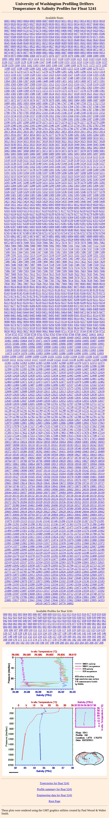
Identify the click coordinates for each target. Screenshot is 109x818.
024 (20, 617)
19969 (15, 489)
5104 (33, 157)
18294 (15, 448)
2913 (95, 131)
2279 (96, 122)
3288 (20, 138)
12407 (85, 369)
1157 (104, 62)
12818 (8, 419)
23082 (46, 581)
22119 (39, 549)
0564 (51, 36)
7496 (39, 264)
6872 (20, 236)
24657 (54, 603)
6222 (102, 210)
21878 (62, 540)
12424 (100, 372)
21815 (38, 536)
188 (104, 639)
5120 (19, 160)
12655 (85, 400)
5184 (70, 169)
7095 (58, 245)
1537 (70, 87)
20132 (31, 495)
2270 (39, 122)
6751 (45, 233)
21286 (8, 524)
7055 (32, 242)
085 (10, 626)
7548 (89, 264)
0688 (58, 43)
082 (99, 623)
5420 (102, 198)
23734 (85, 593)
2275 (70, 122)
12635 (31, 397)
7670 (77, 277)
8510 (83, 315)
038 (89, 617)
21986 (31, 546)
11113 (27, 359)
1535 (58, 87)
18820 (62, 460)
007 (40, 614)
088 (25, 626)
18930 (70, 464)
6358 (26, 223)
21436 (31, 527)
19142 (85, 470)
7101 (70, 245)
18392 (39, 451)
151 (25, 636)
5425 (32, 201)
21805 (15, 536)
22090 (15, 549)
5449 (102, 201)
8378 (96, 305)
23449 (46, 587)
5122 (32, 160)
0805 (102, 43)
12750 (77, 410)
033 (64, 617)
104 (104, 626)
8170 (96, 293)
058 (84, 620)
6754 (64, 233)
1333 (83, 74)
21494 (8, 530)
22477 (54, 559)
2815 (20, 131)
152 (30, 636)
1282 (70, 71)
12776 (93, 413)
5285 (20, 185)
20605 (15, 511)
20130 (23, 495)
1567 (13, 90)
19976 (31, 489)
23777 (8, 597)
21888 (93, 540)
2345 (45, 125)
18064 (62, 441)
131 (30, 633)
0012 (70, 21)
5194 (26, 172)
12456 (54, 378)
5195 (32, 172)
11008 (77, 347)
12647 (23, 400)
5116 (101, 157)
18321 (54, 448)
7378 (102, 258)
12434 (54, 375)
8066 (64, 286)
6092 (58, 207)
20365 (101, 502)
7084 (13, 245)
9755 (14, 334)
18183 (69, 445)
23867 (93, 597)
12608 (23, 391)
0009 (51, 21)
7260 (32, 258)
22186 (100, 549)
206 (91, 642)
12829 (93, 419)
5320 (70, 188)
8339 (58, 305)
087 (20, 626)
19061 (54, 467)
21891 (8, 543)
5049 (20, 147)
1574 (58, 90)
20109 (101, 492)
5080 (96, 150)
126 (5, 633)
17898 (54, 438)
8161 (51, 293)
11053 (39, 350)
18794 (31, 460)
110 (30, 630)
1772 (13, 109)
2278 (89, 122)
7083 (7, 245)
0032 (64, 24)
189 (8, 642)
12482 (101, 381)
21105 (16, 521)
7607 (7, 274)
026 (30, 617)
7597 (51, 271)
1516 (76, 84)
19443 (31, 479)
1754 (7, 106)
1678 (45, 100)
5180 (45, 169)
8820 (20, 318)
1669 (96, 96)
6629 (7, 229)
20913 (8, 517)
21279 (92, 521)
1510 (39, 84)
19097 (31, 470)
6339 (70, 220)
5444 (70, 201)
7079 (83, 242)
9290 (32, 324)
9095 (32, 321)
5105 (39, 157)
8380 (102, 305)
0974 (7, 55)
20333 (54, 502)
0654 (51, 43)
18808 (46, 460)
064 (10, 623)
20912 (101, 514)
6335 (45, 220)
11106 (88, 356)
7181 (51, 252)
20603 (8, 511)
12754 (101, 410)
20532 (93, 505)
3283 (89, 134)
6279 (89, 214)
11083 (39, 353)
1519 (95, 84)
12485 (23, 385)
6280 (96, 214)
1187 (104, 65)
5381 (13, 195)
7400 (45, 261)
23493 (15, 590)
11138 (72, 359)
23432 (31, 587)
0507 (7, 36)
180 (64, 639)
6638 (58, 229)
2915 (7, 134)
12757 (15, 413)
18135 (46, 445)
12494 (46, 385)
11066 (100, 350)
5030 (13, 144)
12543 (101, 385)
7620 (70, 274)
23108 (70, 581)
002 (15, 614)
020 (104, 614)
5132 (89, 160)
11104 (73, 356)
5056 (58, 147)
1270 (95, 68)
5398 (96, 195)
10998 (47, 347)
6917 (26, 239)
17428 (31, 432)
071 (45, 623)
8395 (70, 309)
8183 (58, 296)
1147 (42, 62)
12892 (85, 422)
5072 (45, 150)
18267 (100, 445)
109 (25, 630)
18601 (62, 454)
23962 (70, 600)
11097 (20, 356)
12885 (54, 422)
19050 (46, 467)
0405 (57, 30)
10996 (31, 347)
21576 (85, 530)
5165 (51, 166)
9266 (7, 324)
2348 (64, 125)
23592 (101, 590)
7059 (39, 242)
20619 (31, 511)
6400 (20, 226)
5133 (95, 160)
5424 (26, 201)
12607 (15, 391)
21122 (31, 521)
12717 (23, 407)
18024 (23, 441)
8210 (89, 299)
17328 (54, 429)
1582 (7, 93)
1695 (39, 103)
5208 (83, 172)
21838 (85, 536)
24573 (46, 603)
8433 (7, 312)
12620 (15, 394)
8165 (77, 293)
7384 (20, 261)
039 (94, 617)
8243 (70, 302)
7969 (64, 283)
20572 (46, 508)
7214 (38, 255)
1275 (26, 71)
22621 (101, 562)
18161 (54, 445)
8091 (13, 290)
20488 (39, 505)
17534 (15, 435)
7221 (70, 255)
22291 (46, 555)
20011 (77, 489)
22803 (39, 571)
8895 (39, 318)
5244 (102, 179)
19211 (39, 473)
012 (64, 614)
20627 (54, 511)
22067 (93, 546)
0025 (26, 24)
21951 (77, 543)
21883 (85, 540)
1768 (96, 106)
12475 (46, 381)
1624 (7, 96)
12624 (46, 394)
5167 (64, 166)
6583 (96, 226)
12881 (23, 422)
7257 (20, 258)
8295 (39, 305)
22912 (31, 574)
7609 (13, 274)
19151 (93, 470)
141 (79, 633)
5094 (83, 153)
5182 (58, 169)
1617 (70, 93)
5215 (26, 176)
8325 (51, 305)
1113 (30, 58)
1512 (51, 84)
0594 (51, 40)
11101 (51, 356)
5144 (64, 163)
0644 (102, 40)
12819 (15, 419)
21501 (23, 530)
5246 (13, 182)
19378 (70, 476)
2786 (13, 128)
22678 (46, 565)
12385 (85, 366)
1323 (51, 74)
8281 (26, 305)
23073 (39, 581)
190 (13, 642)
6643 (89, 229)
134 (45, 633)
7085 (20, 245)
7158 (96, 248)
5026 (89, 141)
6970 (102, 239)
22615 (93, 562)
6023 (13, 207)
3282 (83, 134)
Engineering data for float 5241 (54, 795)
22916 (39, 574)
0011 (64, 21)
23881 (8, 600)
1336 (102, 74)
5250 (39, 182)
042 (5, 620)
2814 (13, 131)
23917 (15, 600)
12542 (93, 385)
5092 (70, 153)
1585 (26, 93)
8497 (58, 315)
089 (30, 626)
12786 (62, 416)
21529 (54, 530)
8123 (45, 290)
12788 (77, 416)
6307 (89, 217)
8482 (20, 315)
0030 (51, 24)
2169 (102, 115)
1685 (83, 100)
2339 (7, 125)
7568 (58, 267)
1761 (51, 106)
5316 (45, 188)
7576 (83, 267)
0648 (20, 43)
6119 (45, 210)
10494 (77, 340)
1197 (13, 68)
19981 (39, 489)
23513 (39, 590)
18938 (77, 464)
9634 (76, 328)
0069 (20, 30)
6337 (57, 220)
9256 (77, 321)
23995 (93, 600)
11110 (5, 359)
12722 (31, 407)
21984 (23, 546)
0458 (64, 33)
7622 (76, 274)
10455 (77, 337)
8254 (102, 302)
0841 (32, 49)
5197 (45, 172)
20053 (15, 492)
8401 (83, 309)
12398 (39, 369)
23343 (70, 584)
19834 (46, 486)
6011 (70, 204)
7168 (45, 252)
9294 (51, 324)
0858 (89, 49)
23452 (54, 587)
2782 (89, 125)
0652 (45, 43)
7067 (51, 242)
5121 (26, 160)
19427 (15, 479)
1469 (83, 81)
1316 (13, 74)
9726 (70, 331)
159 (64, 636)
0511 (32, 36)
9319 (38, 328)
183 (79, 639)
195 (37, 642)
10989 (85, 343)
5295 (39, 185)
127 (10, 633)
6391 (83, 223)
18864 (31, 464)
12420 (77, 372)
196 (42, 642)
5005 (64, 138)
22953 (70, 574)
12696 (39, 403)
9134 (64, 321)
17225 (85, 426)
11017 (100, 347)
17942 (77, 438)
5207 (77, 172)
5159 (13, 166)
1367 (26, 81)
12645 (8, 400)
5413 (57, 198)
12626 (62, 394)
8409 (102, 309)
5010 (96, 138)
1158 (4, 65)
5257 (70, 182)
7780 (45, 280)
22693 (54, 565)
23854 (77, 597)
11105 (81, 356)
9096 (39, 321)
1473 (96, 81)
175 (40, 639)
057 (79, 620)
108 (20, 630)
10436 (23, 337)
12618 (100, 391)
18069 (77, 441)
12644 (101, 397)
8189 (83, 296)
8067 (70, 286)
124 (98, 630)
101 (89, 626)
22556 (54, 562)
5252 (51, 182)
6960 (77, 239)
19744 (8, 486)
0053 (20, 27)
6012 (76, 204)
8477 (102, 312)
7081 (96, 242)
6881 (51, 236)
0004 (26, 21)
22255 (93, 552)
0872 (96, 49)
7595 (39, 271)
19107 (39, 470)
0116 (26, 30)
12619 (8, 394)
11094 (5, 356)
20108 (93, 492)
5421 (7, 201)
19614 (23, 483)
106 (11, 630)
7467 (26, 264)
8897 (45, 318)
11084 (46, 353)
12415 (38, 372)
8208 (77, 299)
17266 (101, 426)
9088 (7, 321)
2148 (77, 112)
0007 (45, 21)
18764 (8, 460)
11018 (8, 350)
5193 (20, 172)
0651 (39, 43)
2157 (32, 115)
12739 (15, 410)
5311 (26, 188)
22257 (101, 552)
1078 (64, 55)
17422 (23, 432)
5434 (58, 201)
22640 (8, 565)
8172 (102, 293)
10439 (39, 337)
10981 (23, 343)
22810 (54, 571)
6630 (13, 229)
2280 (102, 122)
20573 (54, 508)
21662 (101, 530)
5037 (58, 144)
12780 (15, 416)
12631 (101, 394)
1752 (96, 103)
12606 (8, 391)
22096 (31, 549)
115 (54, 630)
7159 (102, 248)
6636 (45, 229)
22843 (85, 571)
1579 (89, 90)
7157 (89, 248)
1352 (96, 77)
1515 (70, 84)
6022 (7, 207)
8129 (70, 290)
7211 (19, 255)
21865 (39, 540)
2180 (64, 119)
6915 (13, 239)
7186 (83, 252)
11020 (23, 350)
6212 (76, 210)
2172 (20, 119)
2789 (32, 128)
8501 (77, 315)
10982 (31, 343)
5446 (83, 201)
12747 (54, 410)
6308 (96, 217)
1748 (70, 103)
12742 (31, 410)
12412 (23, 372)
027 (35, 617)
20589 (77, 508)
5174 (7, 169)
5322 (83, 188)
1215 (70, 68)
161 (74, 636)
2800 (96, 128)
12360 (103, 359)
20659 (93, 511)
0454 (39, 33)
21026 (93, 517)
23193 (15, 584)
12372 (93, 362)
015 (79, 614)
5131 (83, 160)
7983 (70, 283)
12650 (46, 400)
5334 (58, 191)
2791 (45, 128)
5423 (20, 201)
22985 (31, 578)
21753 (77, 533)
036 (79, 617)
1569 (26, 90)
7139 (20, 248)
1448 (45, 81)
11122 (57, 359)
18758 (93, 457)
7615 (51, 274)
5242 (89, 179)
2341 (20, 125)
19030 (31, 467)
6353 (95, 220)
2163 (64, 115)
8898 (51, 318)
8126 (57, 290)
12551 (31, 388)
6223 (7, 214)
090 (35, 626)
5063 (96, 147)
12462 (101, 378)
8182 (51, 296)
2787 (20, 128)
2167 (89, 115)
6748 (26, 233)
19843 (54, 486)
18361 (93, 448)
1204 (57, 68)
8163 (64, 293)
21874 (54, 540)
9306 (102, 324)
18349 (85, 448)
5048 (13, 147)
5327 (13, 191)
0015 (89, 21)
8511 (89, 315)
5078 (83, 150)
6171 (57, 210)
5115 (95, 157)
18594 (54, 454)
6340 (76, 220)
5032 (26, 144)
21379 (85, 524)
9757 (21, 334)
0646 (13, 43)
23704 (62, 593)
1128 (17, 62)
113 (45, 630)
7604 (89, 271)
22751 (62, 568)
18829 (93, 460)
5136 (13, 163)
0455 (45, 33)
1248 (83, 68)
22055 (70, 546)
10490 (70, 340)
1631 (32, 96)
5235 (45, 179)
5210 (96, 172)
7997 (77, 283)
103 (99, 626)
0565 (57, 36)
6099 (102, 207)
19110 (46, 470)
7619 (64, 274)
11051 (31, 350)
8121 (38, 290)
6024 (20, 207)
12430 (31, 375)
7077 (70, 242)
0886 (58, 52)
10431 (92, 334)
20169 (8, 498)
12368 (62, 362)
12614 (69, 391)
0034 (77, 24)
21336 (54, 524)
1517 (83, 84)
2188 (96, 119)
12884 (46, 422)
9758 (27, 334)
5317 (51, 188)
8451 (45, 312)
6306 (83, 217)
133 (40, 633)
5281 (96, 182)
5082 (7, 153)
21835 (77, 536)
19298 (85, 473)
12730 (85, 407)
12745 (46, 410)
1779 (39, 109)
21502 (31, 530)
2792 (51, 128)
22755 (77, 568)
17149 (39, 426)
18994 (93, 464)
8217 (32, 302)
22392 (85, 555)
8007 (89, 283)
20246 (77, 498)
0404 (51, 30)
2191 (13, 122)
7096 (64, 245)
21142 (46, 521)
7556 (13, 267)
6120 (51, 210)
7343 (64, 258)
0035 (83, 24)
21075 (8, 521)
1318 (26, 74)
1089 (96, 55)
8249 (83, 302)
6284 (20, 217)
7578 (89, 267)
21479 (77, 527)
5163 (39, 166)
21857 (23, 540)
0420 (95, 30)
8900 (64, 318)
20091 (70, 492)
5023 (70, 141)
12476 (54, 381)
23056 (101, 578)
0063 (83, 27)
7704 (32, 280)
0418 (83, 30)
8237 (64, 302)
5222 (64, 176)
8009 (96, 283)
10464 (23, 340)
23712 (69, 593)
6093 (64, 207)
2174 (32, 119)
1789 (102, 109)
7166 (32, 252)
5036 (51, 144)
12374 (8, 366)
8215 (20, 302)
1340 (26, 77)
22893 (23, 574)
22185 (93, 549)
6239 (51, 214)
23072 (31, 581)
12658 (8, 403)
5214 (20, 176)
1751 (89, 103)
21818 (46, 536)
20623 (46, 511)
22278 (31, 555)
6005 (51, 204)
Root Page (54, 801)
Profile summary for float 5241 (54, 789)
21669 (15, 533)
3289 (26, 138)
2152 (102, 112)
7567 (51, 267)
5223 (70, 176)
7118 (102, 245)
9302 (77, 324)
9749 (89, 331)
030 (50, 617)
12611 (46, 391)
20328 (39, 502)
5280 (89, 182)
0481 (96, 33)
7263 (51, 258)
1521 (7, 87)
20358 (93, 502)
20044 (8, 492)
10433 (100, 334)
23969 (77, 600)
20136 (54, 495)
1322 (45, 74)
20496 (54, 505)
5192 (13, 172)
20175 (15, 498)
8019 (7, 286)
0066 (102, 27)
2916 (13, 134)
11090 (77, 353)
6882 (58, 236)
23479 (85, 587)
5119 (13, 160)
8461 (58, 312)
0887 (64, 52)
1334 (89, 74)
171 (20, 639)
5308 (7, 188)
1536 (64, 87)
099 (79, 626)
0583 (13, 40)
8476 (96, 312)
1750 (83, 103)
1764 (70, 106)
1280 (58, 71)
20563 (39, 508)
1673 (20, 100)
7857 (13, 283)
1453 (77, 81)
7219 (57, 255)
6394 (102, 223)
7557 (20, 267)
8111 (26, 290)
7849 (102, 280)
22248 (85, 552)
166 (99, 636)
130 (25, 633)
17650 (77, 435)
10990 (93, 343)
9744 (83, 331)
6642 (83, 229)
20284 (23, 502)
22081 (8, 549)
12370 (77, 362)
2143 (45, 112)
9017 (83, 318)
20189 (31, 498)
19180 (15, 473)
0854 (64, 49)
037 (84, 617)
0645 (7, 43)
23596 (8, 593)
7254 (13, 258)
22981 (23, 578)
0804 (96, 43)
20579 (62, 508)
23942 (39, 600)
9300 (64, 324)
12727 (62, 407)
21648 (93, 530)
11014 (93, 347)
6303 (64, 217)
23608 (31, 593)
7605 (96, 271)
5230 (13, 179)
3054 (32, 134)
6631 (20, 229)
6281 (102, 214)
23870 (101, 597)
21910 (39, 543)
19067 (85, 467)
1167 (60, 65)
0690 (70, 43)
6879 (45, 236)
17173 (62, 426)
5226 (89, 176)
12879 (8, 422)
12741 (23, 410)
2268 (26, 122)
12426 (8, 375)
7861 (20, 283)
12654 (77, 400)
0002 (13, 21)
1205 (64, 68)
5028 (102, 141)
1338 (13, 77)
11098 (28, 356)
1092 (11, 58)
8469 (77, 312)
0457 (58, 33)
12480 (85, 381)
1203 (51, 68)
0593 (45, 40)
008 (45, 614)
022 (10, 617)
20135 (46, 495)
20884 (93, 514)
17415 (15, 432)
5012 (7, 141)
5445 (77, 201)
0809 (13, 46)
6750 (39, 233)
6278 (83, 214)
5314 (32, 188)
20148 (85, 495)
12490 (39, 385)
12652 (62, 400)
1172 (92, 65)
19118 (54, 470)
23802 (31, 597)
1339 (20, 77)
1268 (89, 68)
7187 (89, 252)
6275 (64, 214)
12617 (93, 391)
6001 (39, 204)
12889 (77, 422)
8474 (89, 312)
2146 (64, 112)
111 (35, 630)
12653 (70, 400)
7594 (32, 271)
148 (10, 636)
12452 (23, 378)
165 (94, 636)
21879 (70, 540)
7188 (96, 252)
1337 (7, 77)
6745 (7, 233)
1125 (104, 58)
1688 (102, 100)
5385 (32, 195)
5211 (102, 172)
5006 (70, 138)
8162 (58, 293)
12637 (46, 397)
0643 (96, 40)
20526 (70, 505)
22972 (8, 578)
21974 (8, 546)
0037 (89, 24)
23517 (46, 590)
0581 (102, 36)
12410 (8, 372)
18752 (85, 457)
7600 (70, 271)
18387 (31, 451)
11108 (103, 356)
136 (54, 633)
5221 (58, 176)
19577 (85, 479)
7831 (77, 280)
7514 (45, 264)
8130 (76, 290)
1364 (7, 81)
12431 (39, 375)
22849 (93, 571)
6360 (39, 223)
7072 (58, 242)
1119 (67, 58)
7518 (51, 264)
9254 (70, 321)
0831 (77, 46)
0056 (39, 27)
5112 (76, 157)
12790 (85, 416)
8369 (70, 305)
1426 (32, 81)
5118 (7, 160)
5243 (96, 179)
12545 (8, 388)
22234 (62, 552)
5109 (64, 157)
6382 (70, 223)
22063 (85, 546)
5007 (77, 138)
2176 (45, 119)
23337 (62, 584)
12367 (54, 362)
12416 (46, 372)
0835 (102, 46)
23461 (70, 587)
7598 (58, 271)
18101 (23, 445)
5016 (32, 141)
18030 (31, 441)
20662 (101, 511)
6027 (39, 207)
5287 (26, 185)
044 (15, 620)
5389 (51, 195)
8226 (51, 302)
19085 (15, 470)
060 (94, 620)
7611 (26, 274)
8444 (26, 312)
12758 (23, 413)
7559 (32, 267)
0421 (102, 30)
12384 (77, 366)
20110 (8, 495)
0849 (39, 49)
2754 (77, 125)
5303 (77, 185)
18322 (62, 448)
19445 (39, 479)
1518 (89, 84)
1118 (61, 58)
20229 (62, 498)
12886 (62, 422)
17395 (8, 432)
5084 (20, 153)
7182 (58, 252)
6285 (26, 217)
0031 (58, 24)
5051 (32, 147)
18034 (39, 441)
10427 (84, 334)
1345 (51, 77)
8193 (96, 296)
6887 (83, 236)
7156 (83, 248)
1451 (64, 81)
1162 (29, 65)
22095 (23, 549)
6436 (39, 226)
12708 (77, 403)
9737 (76, 331)
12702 (62, 403)
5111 (70, 157)
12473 (39, 381)
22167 (69, 549)
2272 (51, 122)
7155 (77, 248)
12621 (23, 394)
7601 (77, 271)
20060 (39, 492)
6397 (13, 226)
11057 (62, 350)
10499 (101, 340)
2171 (13, 119)
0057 (45, 27)
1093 (17, 58)
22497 (85, 559)
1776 (20, 109)
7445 (7, 264)
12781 (23, 416)
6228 (39, 214)
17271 (15, 429)
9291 (39, 324)
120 (78, 630)
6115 (32, 210)
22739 (31, 568)
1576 (70, 90)
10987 (70, 343)
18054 (54, 441)
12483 (8, 385)
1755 (13, 106)
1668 (89, 96)
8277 (13, 305)
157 (54, 636)
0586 (20, 40)
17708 (93, 435)
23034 (62, 578)
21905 (31, 543)
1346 (58, 77)
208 (101, 642)
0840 (26, 49)
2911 (83, 131)
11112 (20, 359)
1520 (102, 84)
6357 (20, 223)
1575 (64, 90)
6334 (38, 220)
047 (30, 620)
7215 (45, 255)
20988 (70, 517)
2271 (45, 122)
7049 (26, 242)
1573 (51, 90)
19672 (62, 483)
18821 (70, 460)
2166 (83, 115)
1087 (83, 55)
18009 (101, 438)
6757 (83, 233)
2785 (7, 128)
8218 (39, 302)
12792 (101, 416)
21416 (8, 527)
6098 (96, 207)
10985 (54, 343)
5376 (89, 191)
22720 (85, 565)
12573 (62, 388)
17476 (85, 432)
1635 (58, 96)
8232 (58, 302)
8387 (32, 309)
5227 (96, 176)
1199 (26, 68)
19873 (70, 486)
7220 (64, 255)
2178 (51, 119)
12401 (54, 369)
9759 (33, 334)
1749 (77, 103)
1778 (32, 109)
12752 (93, 410)
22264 (8, 555)
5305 (89, 185)
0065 (96, 27)
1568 (20, 90)
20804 (54, 514)
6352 (89, 220)
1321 (39, 74)
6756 (77, 233)
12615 (77, 391)
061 (99, 620)
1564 (96, 87)
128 (15, 633)
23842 (54, 597)
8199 (26, 299)
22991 (39, 578)
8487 (45, 315)
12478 (70, 381)
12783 (39, 416)
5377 (96, 191)
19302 (93, 473)
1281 (64, 71)
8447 (32, 312)
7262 (45, 258)
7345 (70, 258)
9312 (13, 328)
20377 (8, 505)
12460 (85, 378)
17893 (46, 438)
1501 (102, 81)
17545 (23, 435)
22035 (54, 546)
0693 (89, 43)
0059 (58, 27)
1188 (7, 68)
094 (54, 626)
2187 (89, 119)
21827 (62, 536)
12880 (15, 422)
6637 (51, 229)
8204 (51, 299)
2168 (96, 115)
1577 (77, 90)
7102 (77, 245)
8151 (39, 293)
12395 (23, 369)
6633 (32, 229)
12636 (39, 397)
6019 (89, 204)
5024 (77, 141)
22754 (70, 568)
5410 (39, 198)
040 (99, 617)
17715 (101, 435)
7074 (64, 242)
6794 (102, 233)
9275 (20, 324)
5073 (51, 150)
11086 (62, 353)
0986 (26, 55)
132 (35, 633)
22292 (54, 555)
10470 (31, 340)
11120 (49, 359)
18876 (39, 464)
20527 (77, 505)
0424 (20, 33)
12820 (23, 419)
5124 (45, 160)
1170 (79, 65)
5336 (64, 191)
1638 (70, 96)
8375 (89, 305)
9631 (64, 328)
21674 (23, 533)
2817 (32, 131)
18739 (77, 457)
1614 (51, 93)
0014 (83, 21)
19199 (31, 473)
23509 (31, 590)
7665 (58, 277)
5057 (64, 147)
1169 (73, 65)
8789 (102, 315)
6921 (51, 239)
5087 (39, 153)
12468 (15, 381)
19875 (77, 486)
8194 (102, 296)
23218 (23, 584)
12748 (62, 410)
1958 (32, 112)
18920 (62, 464)
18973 (85, 464)
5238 (64, 179)
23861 (85, 597)
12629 (85, 394)
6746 (13, 233)
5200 (64, 172)
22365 (70, 555)
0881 (45, 52)
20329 (46, 502)
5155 (89, 163)
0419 (89, 30)
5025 (83, 141)
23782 (15, 597)
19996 (54, 489)
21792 (101, 533)
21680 (39, 533)
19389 (77, 476)
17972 (93, 438)
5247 (20, 182)
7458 (20, 264)
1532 (45, 87)
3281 (77, 134)
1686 (89, 100)
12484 (15, 385)
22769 (101, 568)
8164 (70, 293)
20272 (8, 502)
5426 (39, 201)
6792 (89, 233)
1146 (36, 62)
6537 (83, 226)
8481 (13, 315)
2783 (96, 125)
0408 (76, 30)
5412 (51, 198)
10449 (70, 337)
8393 (58, 309)
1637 (64, 96)
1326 (64, 74)
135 (50, 633)
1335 (96, 74)
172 (25, 639)
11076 (23, 353)
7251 (95, 255)
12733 (93, 407)
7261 (39, 258)
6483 (45, 226)
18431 (62, 451)
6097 (89, 207)
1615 (58, 93)
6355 (7, 223)
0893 (83, 52)
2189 (102, 119)
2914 (102, 131)
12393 (15, 369)
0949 (96, 52)
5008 (83, 138)
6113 (26, 210)
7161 (13, 252)
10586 (15, 343)
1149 (54, 62)
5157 (102, 163)
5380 (7, 195)
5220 (51, 176)
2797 (77, 128)
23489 (8, 590)
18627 (77, 454)
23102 (62, 581)
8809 (13, 318)
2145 (58, 112)
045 (20, 620)
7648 (13, 277)
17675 (85, 435)
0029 (45, 24)
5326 (7, 191)
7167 (39, 252)
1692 (20, 103)
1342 (39, 77)
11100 (43, 356)
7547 (83, 264)
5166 (58, 166)
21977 (15, 546)
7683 (102, 277)
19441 (23, 479)
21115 (23, 521)
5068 (26, 150)
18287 (8, 448)
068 (30, 623)
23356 (77, 584)
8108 (20, 290)
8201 (39, 299)
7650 (20, 277)
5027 (96, 141)
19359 (54, 476)
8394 (64, 309)
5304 (83, 185)
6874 (32, 236)
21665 (8, 533)
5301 (64, 185)
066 (20, 623)
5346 (83, 191)
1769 (102, 106)
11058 (69, 350)
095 (59, 626)
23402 (8, 587)
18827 (85, 460)
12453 (31, 378)
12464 (8, 381)
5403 (26, 198)
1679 (51, 100)
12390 (8, 369)
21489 (101, 527)
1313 (96, 71)
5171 (89, 166)
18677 (23, 457)
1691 (13, 103)
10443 (54, 337)
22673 (39, 565)
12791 (93, 416)
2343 (32, 125)
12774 (77, 413)
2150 (89, 112)
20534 (101, 505)
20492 (46, 505)
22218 (39, 552)
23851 (62, 597)
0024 (20, 24)
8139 (95, 290)
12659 (15, 403)
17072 (8, 426)
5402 (20, 198)
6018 (83, 204)
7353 (89, 258)
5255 (64, 182)
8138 (89, 290)
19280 (69, 473)
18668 (15, 457)
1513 (57, 84)
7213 (32, 255)
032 (59, 617)
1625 (13, 96)
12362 (15, 362)
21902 (23, 543)
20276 (15, 502)
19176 (8, 473)
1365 (13, 81)
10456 (85, 337)
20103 (85, 492)
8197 (13, 299)
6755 (70, 233)
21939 (62, 543)
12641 (77, 397)
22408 (93, 555)
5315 (38, 188)
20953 (39, 517)
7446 (13, 264)
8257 (7, 305)
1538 (77, 87)
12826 (70, 419)
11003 (62, 347)
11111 (13, 359)
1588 (45, 93)
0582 (7, 40)
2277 (83, 122)
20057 (23, 492)
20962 (46, 517)
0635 (70, 40)
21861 (31, 540)
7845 (96, 280)
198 (52, 642)
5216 (32, 176)
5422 (13, 201)
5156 (96, 163)
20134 (38, 495)
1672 (13, 100)
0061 (70, 27)
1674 (26, 100)
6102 (13, 210)
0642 (89, 40)
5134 (102, 160)
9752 (102, 331)
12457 (62, 378)
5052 (39, 147)
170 (15, 639)
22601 (85, 562)
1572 (45, 90)
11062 (77, 350)
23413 (15, 587)
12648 (31, 400)
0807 (7, 46)
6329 (32, 220)
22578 (70, 562)
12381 (54, 366)
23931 (23, 600)
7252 (102, 255)
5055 (51, 147)
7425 (89, 261)
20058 (31, 492)
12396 (31, 369)
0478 (83, 33)
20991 (77, 517)
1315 (7, 74)
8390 (39, 309)
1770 (7, 109)
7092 (51, 245)
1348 (70, 77)
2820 (51, 131)
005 (30, 614)
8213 (7, 302)
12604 (93, 388)
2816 (26, 131)
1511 (45, 84)
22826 (62, 571)
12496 (54, 385)
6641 (77, 229)
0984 (20, 55)
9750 (95, 331)
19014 (8, 467)
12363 (23, 362)
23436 (39, 587)
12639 (62, 397)
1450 (58, 81)
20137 (62, 495)
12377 (23, 366)
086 (15, 626)
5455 (32, 204)
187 (99, 639)
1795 (26, 112)
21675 (31, 533)
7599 (64, 271)
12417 (54, 372)
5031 (20, 144)
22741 (39, 568)
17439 (54, 432)
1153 (79, 62)
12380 (46, 366)
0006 (39, 21)
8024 (13, 286)
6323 (19, 220)
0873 (102, 49)
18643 (93, 454)
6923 (64, 239)
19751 (23, 486)
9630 (57, 328)
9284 (26, 324)
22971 (101, 574)
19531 (70, 479)
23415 (23, 587)
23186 (8, 584)
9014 (77, 318)
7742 (39, 280)
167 (104, 636)
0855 (70, 49)
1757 (26, 106)
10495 (85, 340)
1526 (39, 87)
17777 (23, 438)
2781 (83, 125)
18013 (8, 441)
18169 (62, 445)
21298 (31, 524)
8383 (20, 309)
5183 (64, 169)
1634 (51, 96)
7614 (45, 274)
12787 (70, 416)
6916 (20, 239)
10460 (101, 337)
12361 (8, 362)
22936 (62, 574)
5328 (20, 191)
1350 (83, 77)
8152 (45, 293)
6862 (13, 236)
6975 (13, 242)
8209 (83, 299)
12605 (101, 388)
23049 (77, 578)
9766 (71, 334)
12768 (46, 413)
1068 (32, 55)
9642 (89, 328)
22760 (93, 568)
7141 (32, 248)
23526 (54, 590)
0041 (102, 24)
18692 (31, 457)
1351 (89, 77)
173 (30, 639)
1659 (77, 96)
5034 (39, 144)
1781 (51, 109)
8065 (58, 286)
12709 (85, 403)
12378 (31, 366)
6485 (58, 226)
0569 (83, 36)
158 (59, 636)
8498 (64, 315)
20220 (46, 498)
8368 (64, 305)
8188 (77, 296)
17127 (31, 426)
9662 (45, 331)
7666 (64, 277)
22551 (31, 562)
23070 (23, 581)
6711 (102, 229)
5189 (96, 169)
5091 (64, 153)
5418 (89, 198)
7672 (83, 277)
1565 (102, 87)
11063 (85, 350)
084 (5, 626)
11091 (85, 353)
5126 (57, 160)
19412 (8, 479)
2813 (7, 131)
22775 (15, 571)
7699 (20, 280)
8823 (26, 318)
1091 (5, 58)
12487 (31, 385)
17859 (31, 438)
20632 (70, 511)
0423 (13, 33)
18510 (8, 454)
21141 (38, 521)
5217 (39, 176)
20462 (31, 505)
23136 (85, 581)
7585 (102, 267)
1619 (83, 93)
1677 (39, 100)
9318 (32, 328)
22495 (70, 559)
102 (94, 626)
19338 (23, 476)
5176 (20, 169)
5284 (13, 185)
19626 (39, 483)
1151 (67, 62)
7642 (102, 274)
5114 (89, 157)
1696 (45, 103)
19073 (101, 467)
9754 (8, 334)
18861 (15, 464)
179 (59, 639)
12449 (101, 375)
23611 (39, 593)
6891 (102, 236)
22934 (54, 574)
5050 (26, 147)
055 (69, 620)
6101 (7, 210)
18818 (54, 460)
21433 (23, 527)
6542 (89, 226)
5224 (77, 176)
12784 (46, 416)
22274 (23, 555)
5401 (13, 198)
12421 (85, 372)
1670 (102, 96)
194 (32, 642)
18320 (46, 448)
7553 (7, 267)
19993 (46, 489)
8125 (51, 290)
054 (64, 620)
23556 (77, 590)
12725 (54, 407)
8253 (96, 302)
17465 (62, 432)
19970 (23, 489)
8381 (7, 309)
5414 (64, 198)
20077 (54, 492)
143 (89, 633)
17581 (46, 435)
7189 (102, 252)
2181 (70, 119)
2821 (58, 131)
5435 (64, 201)
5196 (39, 172)
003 (20, 614)
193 (27, 642)
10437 (31, 337)
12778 (101, 413)
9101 (51, 321)
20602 (101, 508)
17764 (15, 438)
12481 (93, 381)
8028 (20, 286)
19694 (70, 483)
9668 (58, 331)
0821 (26, 46)
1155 (92, 62)
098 (74, 626)
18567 (39, 454)
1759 (39, 106)
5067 (20, 150)
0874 (7, 52)
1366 (20, 81)
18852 (8, 464)
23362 (85, 584)
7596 (45, 271)
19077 (8, 470)
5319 (64, 188)
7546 (77, 264)
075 (64, 623)
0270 (32, 30)
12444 (62, 375)
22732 (23, 568)
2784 (102, 125)
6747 (20, 233)
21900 (15, 543)
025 (25, 617)
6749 (32, 233)
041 (104, 617)
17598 (54, 435)
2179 (58, 119)
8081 (83, 286)
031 (54, 617)
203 (77, 642)
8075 (77, 286)
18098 (15, 445)
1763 (64, 106)
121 (83, 630)
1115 (42, 58)
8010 (102, 283)
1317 (20, 74)
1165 (48, 65)
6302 (58, 217)
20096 (77, 492)
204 (82, 642)
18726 (62, 457)
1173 (98, 65)
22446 (23, 559)
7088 (32, 245)
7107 (89, 245)
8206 (64, 299)
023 (15, 617)
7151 (51, 248)
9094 (26, 321)
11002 (54, 347)
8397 (77, 309)
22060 (77, 546)
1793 (20, 112)
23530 (62, 590)
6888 (89, 236)
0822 (32, 46)
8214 (13, 302)
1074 (39, 55)
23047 (70, 578)
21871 (46, 540)
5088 (45, 153)
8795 (7, 318)
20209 (39, 498)
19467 (46, 479)
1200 (32, 68)
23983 (85, 600)
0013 (76, 21)
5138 (26, 163)
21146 (54, 521)
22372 (77, 555)
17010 (93, 422)
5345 (77, 191)
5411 (45, 198)
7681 (96, 277)
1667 (83, 96)
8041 (32, 286)
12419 (69, 372)
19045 (39, 467)
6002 (45, 204)
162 (79, 636)
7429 (102, 261)
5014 (20, 141)
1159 (11, 65)
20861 (85, 514)
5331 (39, 191)
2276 (77, 122)
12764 (31, 413)
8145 (20, 293)
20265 (93, 498)
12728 (70, 407)
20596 (93, 508)
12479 (77, 381)
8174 (13, 296)
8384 (26, 309)
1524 (26, 87)
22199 (8, 552)
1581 (102, 90)
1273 (13, 71)
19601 (8, 483)
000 (5, 614)
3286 (7, 138)
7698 (13, 280)
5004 (58, 138)
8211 (95, 299)
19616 (31, 483)
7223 (83, 255)
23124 (77, 581)
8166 (83, 293)
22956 (77, 574)
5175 (13, 169)
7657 (32, 277)
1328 (77, 74)
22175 (85, 549)
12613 (62, 391)
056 (74, 620)
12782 (31, 416)
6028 (45, 207)
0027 (32, 24)
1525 (32, 87)
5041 (83, 144)
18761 (101, 457)
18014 (15, 441)
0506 (102, 33)
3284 (96, 134)
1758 (32, 106)
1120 (73, 58)
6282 (7, 217)
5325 (102, 188)
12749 (70, 410)
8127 (64, 290)
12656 (93, 400)
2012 (39, 112)
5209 (89, 172)
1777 (26, 109)
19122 (62, 470)
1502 (7, 84)
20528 (85, 505)
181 (69, 639)
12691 (31, 403)
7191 (13, 255)
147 (5, 636)
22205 (15, 552)
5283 (7, 185)
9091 (13, 321)
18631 (85, 454)
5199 (58, 172)
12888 (70, 422)
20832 (62, 514)
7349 (77, 258)
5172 (96, 166)
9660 (39, 331)
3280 (70, 134)
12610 (39, 391)
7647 (7, 277)
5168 (70, 166)
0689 (64, 43)
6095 (77, 207)
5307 (102, 185)
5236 (51, 179)
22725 (8, 568)
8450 (39, 312)
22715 (77, 565)
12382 (62, 366)
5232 (26, 179)
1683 (70, 100)
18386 (23, 451)
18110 (31, 445)
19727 (101, 483)
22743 (46, 568)
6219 (89, 210)
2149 (83, 112)
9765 (65, 334)
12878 (101, 419)
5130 (76, 160)
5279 (83, 182)
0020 (13, 24)
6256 (58, 214)
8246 (77, 302)
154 (40, 636)
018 (94, 614)
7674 (89, 277)
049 (40, 620)
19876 (85, 486)
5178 (32, 169)
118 (69, 630)
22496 (77, 559)
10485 (54, 340)
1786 (83, 109)
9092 (20, 321)
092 (45, 626)
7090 (45, 245)
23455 (62, 587)
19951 (8, 489)
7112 (95, 245)
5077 (77, 150)
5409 (32, 198)
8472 (83, 312)
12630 (93, 394)
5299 (51, 185)
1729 (51, 103)
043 (10, 620)
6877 (39, 236)
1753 (102, 103)
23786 (23, 597)
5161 (26, 166)
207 (96, 642)
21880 (77, 540)
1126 (4, 62)
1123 (91, 58)
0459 (70, 33)
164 (89, 636)
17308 (31, 429)
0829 (64, 46)
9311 (7, 328)
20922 (15, 517)
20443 (23, 505)
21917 (46, 543)
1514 (64, 84)
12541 (85, 385)
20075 (46, 492)
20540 (8, 508)
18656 (8, 457)
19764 (31, 486)
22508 (93, 559)
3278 (58, 134)
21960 (85, 543)
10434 (8, 337)
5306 (96, 185)
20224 (54, 498)
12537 (70, 385)
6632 (26, 229)
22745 (54, 568)
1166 (54, 65)
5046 (102, 144)
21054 (101, 517)
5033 (32, 144)
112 (40, 630)
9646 (102, 328)
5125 (51, 160)
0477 (77, 33)
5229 (7, 179)
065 (15, 623)
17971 (85, 438)
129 (20, 633)
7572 (70, 267)
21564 (77, 530)
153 (35, 636)
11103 (66, 356)
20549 (23, 508)
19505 (54, 479)
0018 (102, 21)
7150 (45, 248)
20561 (31, 508)
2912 (89, 131)
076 (69, 623)
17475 (77, 432)
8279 (20, 305)
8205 (58, 299)
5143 (58, 163)
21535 (62, 530)
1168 (67, 65)
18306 (31, 448)
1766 (83, 106)
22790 (31, 571)
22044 (62, 546)
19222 (54, 473)
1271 (102, 68)
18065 (70, 441)
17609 (62, 435)
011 (59, 614)
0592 (39, 40)
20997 (85, 517)
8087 (102, 286)
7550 (96, 264)
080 (89, 623)
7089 (39, 245)
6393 (96, 223)
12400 (46, 369)
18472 (93, 451)
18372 (8, 451)
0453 (32, 33)
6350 (83, 220)
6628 (102, 226)
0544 (38, 36)
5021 (64, 141)
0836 (7, 49)
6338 (64, 220)
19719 (93, 483)
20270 (101, 498)
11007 (70, 347)
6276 (70, 214)
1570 (32, 90)
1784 (70, 109)
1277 (39, 71)
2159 (45, 115)
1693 (26, 103)
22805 (46, 571)
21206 (61, 521)
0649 (26, 43)
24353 (101, 600)
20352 (77, 502)
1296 (83, 71)
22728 (15, 568)
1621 (89, 93)
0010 (58, 21)
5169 (77, 166)
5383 (20, 195)
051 (50, 620)
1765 (77, 106)
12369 (70, 362)
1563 (89, 87)
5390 (58, 195)
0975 (13, 55)
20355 (85, 502)
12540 (77, 385)
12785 (54, 416)
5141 (45, 163)
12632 (8, 397)
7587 (13, 271)
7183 (64, 252)
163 (84, 636)
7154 (70, 248)
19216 (46, 473)
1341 (32, 77)
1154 (85, 62)
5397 (89, 195)
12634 (23, 397)
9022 (96, 318)
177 (50, 639)
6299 (39, 217)
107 (16, 630)
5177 (26, 169)
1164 (42, 65)
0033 (70, 24)
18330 (70, 448)
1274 (20, 71)
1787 (89, 109)
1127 (11, 62)
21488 (93, 527)
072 (50, 623)
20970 (54, 517)
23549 (70, 590)
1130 (29, 62)
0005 (32, 21)
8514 (95, 315)
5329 (26, 191)
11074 (16, 353)
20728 (46, 514)
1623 (102, 93)
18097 (8, 445)
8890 (32, 318)
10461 (8, 340)
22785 (23, 571)
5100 (7, 157)
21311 (46, 524)
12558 (46, 388)
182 (74, 639)
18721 (54, 457)
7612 (32, 274)
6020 (95, 204)
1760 (45, 106)
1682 (64, 100)
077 (74, 623)
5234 (39, 179)
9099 (45, 321)
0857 (83, 49)
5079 (89, 150)
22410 (101, 555)
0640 (77, 40)
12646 (15, 400)
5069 (32, 150)
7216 (51, 255)
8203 (45, 299)
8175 (20, 296)
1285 (77, 71)
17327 (46, 429)
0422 (7, 33)
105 (6, 630)
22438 (8, 559)
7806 (64, 280)
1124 (98, 58)
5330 (32, 191)
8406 (89, 309)
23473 (77, 587)
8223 (45, 302)
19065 (70, 467)
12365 (39, 362)
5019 (51, 141)
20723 (39, 514)
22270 (15, 555)
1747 (64, 103)
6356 (13, 223)
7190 (7, 255)
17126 (23, 426)
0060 (64, 27)
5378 (102, 191)
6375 (58, 223)
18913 (54, 464)
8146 (26, 293)
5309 (13, 188)
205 (87, 642)
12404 (70, 369)
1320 (32, 74)
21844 (100, 536)
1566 (7, 90)
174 (35, 639)
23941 (31, 600)
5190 (102, 169)
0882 (51, 52)
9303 (83, 324)
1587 (39, 93)
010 (54, 614)
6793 (96, 233)
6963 (83, 239)
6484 (51, 226)
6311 (13, 220)
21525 (46, 530)
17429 (39, 432)
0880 (39, 52)
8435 (13, 312)
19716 (85, 483)
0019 (7, 24)
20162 (100, 495)
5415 (70, 198)
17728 (8, 438)
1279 (51, 71)
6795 (7, 236)
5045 (96, 144)
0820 (20, 46)
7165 (26, 252)
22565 (62, 562)
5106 (45, 157)
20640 (77, 511)
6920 (45, 239)
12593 (85, 388)
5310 (20, 188)
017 (89, 614)
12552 (39, 388)
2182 (77, 119)
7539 (64, 264)
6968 (96, 239)
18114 (39, 445)
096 (64, 626)
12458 (70, 378)
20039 (85, 489)
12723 (39, 407)
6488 (70, 226)
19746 (15, 486)
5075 (64, 150)
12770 (62, 413)
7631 (83, 274)
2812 (102, 128)
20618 (23, 511)
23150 (93, 581)
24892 (70, 603)
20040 (93, 489)
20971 (62, 517)
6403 (32, 226)
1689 (7, 103)
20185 (23, 498)
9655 (20, 331)
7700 (26, 280)
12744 (39, 410)
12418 (62, 372)
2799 (89, 128)
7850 (7, 283)
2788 (26, 128)
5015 (26, 141)
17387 (101, 429)
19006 (101, 464)
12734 (101, 407)
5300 (58, 185)
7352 (83, 258)
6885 (77, 236)
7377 (96, 258)
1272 (7, 71)
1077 (58, 55)
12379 (39, 366)
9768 (78, 334)
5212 (7, 176)
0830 (70, 46)
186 (94, 639)
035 (74, 617)
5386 (39, 195)
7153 (64, 248)
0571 (95, 36)
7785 (51, 280)
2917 (20, 134)
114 (50, 630)
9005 (70, 318)
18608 (70, 454)
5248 (26, 182)
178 (54, 639)
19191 (23, 473)
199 (57, 642)
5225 (83, 176)
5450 (7, 204)
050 (45, 620)
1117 (54, 58)
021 (5, 617)
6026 (32, 207)
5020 (58, 141)
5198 (51, 172)
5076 (70, 150)
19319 (8, 476)
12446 (77, 375)
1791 (13, 112)
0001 (7, 21)
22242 (70, 552)
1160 (17, 65)
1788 (96, 109)
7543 (70, 264)
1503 (13, 84)
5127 (64, 160)
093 (50, 626)
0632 (64, 40)
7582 (96, 267)
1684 (77, 100)
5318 (57, 188)
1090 (102, 55)
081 (94, 623)
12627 (70, 394)
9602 (51, 328)
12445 (70, 375)
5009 (89, 138)
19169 (100, 470)
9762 (46, 334)
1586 (32, 93)
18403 (46, 451)
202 (72, 642)
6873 (26, 236)
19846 (62, 486)
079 (84, 623)
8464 (64, 312)
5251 (45, 182)
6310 (7, 220)
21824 (54, 536)
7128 (7, 248)
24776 (62, 603)
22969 (93, 574)
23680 (54, 593)
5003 (51, 138)
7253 (7, 258)
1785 (77, 109)
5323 (89, 188)
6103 (20, 210)
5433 (51, 201)
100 (84, 626)
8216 (26, 302)
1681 (58, 100)
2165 (77, 115)
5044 (89, 144)
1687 (96, 100)
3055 (39, 134)
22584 (77, 562)
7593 (26, 271)
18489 (101, 451)
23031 (54, 578)
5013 (13, 141)
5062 (89, 147)
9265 (102, 321)
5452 (20, 204)
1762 (58, 106)
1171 (85, 65)
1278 (45, 71)
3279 (64, 134)
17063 (101, 422)
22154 (62, 549)
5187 (83, 169)
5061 (83, 147)
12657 (101, 400)
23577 (93, 590)
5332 (45, 191)
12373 (101, 362)
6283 (13, 217)
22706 (70, 565)
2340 (13, 125)
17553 (31, 435)
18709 (46, 457)
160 (69, 636)
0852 (51, 49)
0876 (20, 52)
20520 (62, 505)
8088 (7, 290)
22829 (70, 571)
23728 (77, 593)
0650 (32, 43)
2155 (20, 115)
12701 (54, 403)
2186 (83, 119)
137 (59, 633)
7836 (83, 280)
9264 (96, 321)
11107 (96, 356)
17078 (15, 426)
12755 (8, 413)
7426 (96, 261)
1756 (20, 106)
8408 (96, 309)
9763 (52, 334)
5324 (95, 188)
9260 (89, 321)
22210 (23, 552)
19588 (93, 479)
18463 (85, 451)
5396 (83, 195)
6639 (64, 229)
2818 (39, 131)
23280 (31, 584)
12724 (46, 407)
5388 (45, 195)
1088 (89, 55)
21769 (85, 533)
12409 (101, 369)
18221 (77, 445)
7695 (7, 280)
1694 (32, 103)
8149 (32, 293)
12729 (77, 407)
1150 (60, 62)
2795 (64, 128)
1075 (45, 55)
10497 (93, 340)
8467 (70, 312)
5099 (102, 153)
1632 (39, 96)
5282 (102, 182)
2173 (26, 119)
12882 (31, 422)
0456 (51, 33)
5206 (70, 172)
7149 (39, 248)
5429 (45, 201)
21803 (8, 536)
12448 (93, 375)
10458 (93, 337)
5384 (26, 195)
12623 (39, 394)
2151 (96, 112)
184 (84, 639)
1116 (48, 58)
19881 (93, 486)
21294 (23, 524)
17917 (62, 438)
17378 (85, 429)
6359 (32, 223)
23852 (70, 597)
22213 (31, 552)
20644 (85, 511)
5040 (77, 144)
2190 (7, 122)
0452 (26, 33)
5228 (102, 176)
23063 (8, 581)
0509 (20, 36)
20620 (39, 511)
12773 (70, 413)
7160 (7, 252)
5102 (20, 157)
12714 (8, 407)
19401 (93, 476)
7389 (26, 261)
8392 (51, 309)
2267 (20, 122)
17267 (8, 429)
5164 (45, 166)
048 (35, 620)
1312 (89, 71)
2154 (13, 115)
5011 (102, 138)
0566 (64, 36)
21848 (15, 540)
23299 (39, 584)
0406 (64, 30)
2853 (64, 131)
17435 (46, 432)
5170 (83, 166)
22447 (31, 559)
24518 (39, 603)
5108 (58, 157)
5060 (77, 147)
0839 (20, 49)
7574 (77, 267)
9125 (58, 321)
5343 (70, 191)
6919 (39, 239)
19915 (101, 486)
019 (99, 614)
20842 (77, 514)
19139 (77, 470)
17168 (54, 426)
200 (62, 642)
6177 (64, 210)
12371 (85, 362)
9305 (96, 324)
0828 (58, 46)
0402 (45, 30)
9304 (89, 324)
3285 (102, 134)
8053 (51, 286)
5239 (70, 179)
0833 (89, 46)
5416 (76, 198)
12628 (77, 394)
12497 (62, 385)
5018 (45, 141)
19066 (77, 467)
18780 (23, 460)
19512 (62, 479)
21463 (54, 527)
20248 (85, 498)
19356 (46, 476)
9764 (59, 334)
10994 (16, 347)
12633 (15, 397)
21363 (69, 524)
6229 (45, 214)
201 (67, 642)
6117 (38, 210)
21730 (62, 533)
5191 (7, 172)
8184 (64, 296)
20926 (23, 517)
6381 (64, 223)
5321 (76, 188)
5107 (52, 157)
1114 (36, 58)
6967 (89, 239)
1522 (13, 87)
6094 (70, 207)
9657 (26, 331)
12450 (8, 378)
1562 (83, 87)
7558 (26, 267)
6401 (26, 226)
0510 (26, 36)
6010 (64, 204)
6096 (83, 207)
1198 (19, 68)
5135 (7, 163)
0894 (89, 52)
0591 (32, 40)
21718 (54, 533)
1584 (20, 93)
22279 (39, 555)
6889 (96, 236)
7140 (26, 248)
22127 (46, 549)
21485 (85, 527)
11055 (54, 350)
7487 (32, 264)
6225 (20, 214)
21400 (100, 524)
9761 (40, 334)
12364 (31, 362)
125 (103, 630)
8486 (39, 315)
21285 (100, 521)
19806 (39, 486)
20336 (62, 502)
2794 (58, 128)
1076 (51, 55)
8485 (32, 315)
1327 (70, 74)
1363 (102, 77)
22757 (85, 568)
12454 (39, 378)
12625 (54, 394)
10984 (46, 343)
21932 (54, 543)
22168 (77, 549)
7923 (32, 283)
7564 (45, 267)
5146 (77, 163)
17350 (77, 429)
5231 (20, 179)
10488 (62, 340)
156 (50, 636)
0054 (26, 27)
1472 (89, 81)
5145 (70, 163)
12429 (23, 375)
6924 (70, 239)
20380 (15, 505)
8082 (89, 286)
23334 (54, 584)
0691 (77, 43)
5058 (70, 147)
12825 (62, 419)
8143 (7, 293)
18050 (46, 441)
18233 (85, 445)
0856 (77, 49)
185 (89, 639)
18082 (93, 441)
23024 (46, 578)
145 (99, 633)
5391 (64, 195)
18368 (101, 448)
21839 (93, 536)
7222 (76, 255)
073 (54, 623)
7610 (20, 274)
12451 (15, 378)
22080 (101, 546)
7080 (89, 242)
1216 (76, 68)
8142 (102, 290)
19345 (31, 476)
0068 (13, 30)
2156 (26, 115)
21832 (69, 536)
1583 (13, 93)
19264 (62, 473)
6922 (58, 239)
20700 (23, 514)
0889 (77, 52)
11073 (8, 353)
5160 (20, 166)
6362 (51, 223)
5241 (83, 179)
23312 (46, 584)
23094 (54, 581)
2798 (83, 128)
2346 (51, 125)
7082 (102, 242)
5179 (39, 169)
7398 (39, 261)
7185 (77, 252)
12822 (39, 419)
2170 (7, 119)
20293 (31, 502)
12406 (77, 369)
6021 (102, 204)
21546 (70, 530)
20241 (70, 498)
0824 (45, 46)
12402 (62, 369)
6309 (102, 217)
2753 (70, 125)
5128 (70, 160)
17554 (39, 435)
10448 (62, 337)
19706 (77, 483)
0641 (83, 40)
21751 (70, 533)
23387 (101, 584)
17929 (70, 438)
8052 (45, 286)
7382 (13, 261)
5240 (77, 179)
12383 (70, 366)
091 (40, 626)
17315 (39, 429)
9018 (89, 318)
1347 (64, 77)
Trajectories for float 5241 (54, 783)
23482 (93, 587)
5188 (89, 169)
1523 (20, 87)
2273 (58, 122)
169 (10, 639)
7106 (83, 245)
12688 (23, 403)
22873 (15, 574)
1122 (85, 58)
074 (59, 623)
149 (15, 636)
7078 (77, 242)
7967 (58, 283)
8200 (32, 299)
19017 (15, 467)
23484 (101, 587)
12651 (54, 400)
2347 (58, 125)
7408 (64, 261)
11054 (46, 350)
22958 (85, 574)
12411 (15, 372)
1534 (51, 87)
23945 (46, 600)
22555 (46, 562)
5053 (45, 147)
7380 (7, 261)
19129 (69, 470)
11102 (58, 356)
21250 (77, 521)
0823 (39, 46)
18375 (15, 451)
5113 (83, 157)
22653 (23, 565)
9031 (102, 318)
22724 (101, 565)
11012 (85, 347)
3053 (26, 134)
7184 (70, 252)
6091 (51, 207)
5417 (83, 198)
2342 (26, 125)
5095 (89, 153)
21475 (70, 527)
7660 (39, 277)
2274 (64, 122)
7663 (51, 277)
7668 (70, 277)
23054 (93, 578)
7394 (32, 261)
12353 (87, 359)
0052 (13, 27)
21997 (46, 546)
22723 (93, 565)
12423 (93, 372)
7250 (89, 255)
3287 (13, 138)
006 (35, 614)
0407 (70, 30)
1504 (20, 84)
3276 (45, 134)
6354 (102, 220)
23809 (46, 597)
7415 (77, 261)
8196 (7, 299)
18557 (31, 454)
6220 (95, 210)
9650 (7, 331)
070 (40, 623)
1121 (79, 58)
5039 (70, 144)
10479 (46, 340)
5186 (77, 169)
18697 (39, 457)
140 (74, 633)
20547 (15, 508)
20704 (31, 514)
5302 (70, 185)
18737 (70, 457)
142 (84, 633)
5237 (58, 179)
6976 (20, 242)
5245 (7, 182)
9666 (51, 331)
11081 (31, 353)
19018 (23, 467)
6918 (32, 239)
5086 (32, 153)
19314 (100, 473)
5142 (51, 163)
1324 (58, 74)
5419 (95, 198)
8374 (83, 305)
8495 (51, 315)
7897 (26, 283)
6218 (83, 210)
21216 (69, 521)
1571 (39, 90)
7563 (39, 267)
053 (59, 620)
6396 (7, 226)
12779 (8, 416)
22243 (77, 552)
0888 (70, 52)
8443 (20, 312)
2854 (70, 131)
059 (89, 620)
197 (47, 642)
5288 (32, 185)
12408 (93, 369)
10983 (39, 343)
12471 (23, 381)
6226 (26, 214)
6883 (64, 236)
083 (104, 623)
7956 (51, 283)
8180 (45, 296)
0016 (95, 21)
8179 (39, 296)
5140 (39, 163)
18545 (15, 454)
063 (5, 623)
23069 (15, 581)
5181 (51, 169)
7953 (45, 283)
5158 (7, 166)
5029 (7, 144)
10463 (15, 340)
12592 (77, 388)
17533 (8, 435)
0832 (83, 46)
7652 (26, 277)
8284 (32, 305)
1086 (77, 55)
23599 (23, 593)
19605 (15, 483)
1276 (32, 71)
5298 (45, 185)
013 (69, 614)
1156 (98, 62)
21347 (62, 524)
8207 (70, 299)
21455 (46, 527)
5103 (26, 157)
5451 (13, 204)
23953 (62, 600)
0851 (45, 49)
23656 (46, 593)
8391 (45, 309)
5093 (77, 153)
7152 (58, 248)
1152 (73, 62)
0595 (58, 40)
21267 (85, 521)
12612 (54, 391)
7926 (39, 283)
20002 (70, 489)
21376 (77, 524)
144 (94, 633)
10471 (39, 340)
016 (84, 614)
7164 (20, 252)
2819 (45, 131)
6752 (51, 233)
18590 (46, 454)
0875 (13, 52)
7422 (83, 261)
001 (10, 614)
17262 (93, 426)
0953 (102, 52)
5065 (7, 150)
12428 (15, 375)
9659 (32, 331)
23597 (15, 593)
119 (74, 630)
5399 (102, 195)
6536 (77, 226)
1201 (38, 68)
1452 (70, 81)
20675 (8, 514)
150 (20, 636)
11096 (13, 356)
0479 (89, 33)
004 (25, 614)
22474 (46, 559)
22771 (8, 571)
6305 (77, 217)
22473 (39, 559)
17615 (70, 435)
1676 (32, 100)
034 (69, 617)
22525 (15, 562)
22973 (15, 578)
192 (22, 642)
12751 (85, 410)
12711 (93, 403)
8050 (39, 286)
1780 (45, 109)
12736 (8, 410)
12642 (85, 397)
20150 (93, 495)
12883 (39, 422)
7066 (45, 242)
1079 (70, 55)
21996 (39, 546)
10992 (8, 347)
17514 (101, 432)
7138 (13, 248)
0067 (7, 30)
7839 (89, 280)
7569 (64, 267)
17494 (93, 432)
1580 (96, 90)
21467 (62, 527)
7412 (70, 261)
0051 (7, 27)
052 (54, 620)
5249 (32, 182)
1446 (39, 81)
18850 (101, 460)
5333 (51, 191)
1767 (89, 106)
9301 (70, 324)
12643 (93, 397)
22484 (62, 559)
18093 (101, 441)
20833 (70, 514)
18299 (23, 448)
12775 (85, 413)
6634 (39, 229)
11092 (92, 353)
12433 (46, 375)
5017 (39, 141)
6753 (58, 233)
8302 (45, 305)
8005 (83, 283)
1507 (26, 84)
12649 (39, 400)
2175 (39, 119)
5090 (58, 153)
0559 (45, 36)
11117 (35, 359)
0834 (96, 46)
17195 (77, 426)
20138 (69, 495)
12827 (77, 419)
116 (59, 630)
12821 (31, 419)
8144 (13, 293)
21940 (70, 543)
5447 (89, 201)
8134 (83, 290)
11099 (35, 356)
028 (40, 617)
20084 (62, 492)
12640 (70, 397)
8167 (89, 293)
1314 (102, 71)
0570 (89, 36)
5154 (83, 163)
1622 (96, 93)
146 (104, 633)
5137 (20, 163)
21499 (15, 530)
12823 (46, 419)
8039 (26, 286)
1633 (45, 96)
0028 (39, 24)
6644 (96, 229)
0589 (26, 40)
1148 (48, 62)
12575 (70, 388)
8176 (26, 296)
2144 (51, 112)
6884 (70, 236)
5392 (70, 195)
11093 (100, 353)
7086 (26, 245)
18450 (70, 451)
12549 (15, 388)
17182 (70, 426)
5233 (32, 179)
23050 (85, 578)
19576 (77, 479)
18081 (85, 441)
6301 (51, 217)
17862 (39, 438)
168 (5, 639)
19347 (39, 476)
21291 (15, 524)
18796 (39, 460)
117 (64, 630)
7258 (26, 258)
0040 (96, 24)
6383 (77, 223)
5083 (13, 153)
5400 (7, 198)
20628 (62, 511)
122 (88, 630)
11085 (54, 353)
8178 (32, 296)
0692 (83, 43)
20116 (15, 495)
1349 (77, 77)
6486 (64, 226)
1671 (7, 100)
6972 (7, 242)
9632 (70, 328)
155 (45, 636)
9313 (19, 328)
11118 (42, 359)
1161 (23, 65)
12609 (31, 391)
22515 (101, 559)
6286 (32, 217)
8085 (96, 286)
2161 (51, 115)
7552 (102, 264)
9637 (83, 328)
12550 (23, 388)
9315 (26, 328)
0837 (13, 49)
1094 (24, 58)
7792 (58, 280)
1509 (32, 84)
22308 (62, 555)
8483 (26, 315)
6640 (70, 229)
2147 (70, 112)
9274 (13, 324)
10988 (77, 343)
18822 (77, 460)
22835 (77, 571)
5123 (38, 160)
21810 (23, 536)
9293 (45, 324)
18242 (93, 445)
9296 (58, 324)
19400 (85, 476)
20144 (77, 495)
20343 (70, 502)
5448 (96, 201)
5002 (45, 138)
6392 (89, 223)
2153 (7, 115)
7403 (51, 261)
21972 (101, 543)
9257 (83, 321)
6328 (26, 220)
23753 (100, 593)
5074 (58, 150)
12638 (54, 397)
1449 (51, 81)
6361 (45, 223)
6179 (70, 210)
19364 (62, 476)
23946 (54, 600)
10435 (15, 337)
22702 (62, 565)
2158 (39, 115)
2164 (70, 115)
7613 (38, 274)
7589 (20, 271)
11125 (65, 359)
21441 (39, 527)
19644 (54, 483)
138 (64, 633)
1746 (58, 103)
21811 (31, 536)
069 (35, 623)
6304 (70, 217)
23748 (93, 593)
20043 (100, 489)
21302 (39, 524)
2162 (58, 115)
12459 (77, 378)
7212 (26, 255)
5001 (39, 138)
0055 (32, 27)
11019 (16, 350)
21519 (39, 530)
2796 (70, 128)
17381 (93, 429)
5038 (64, 144)
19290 (77, 473)
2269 (32, 122)
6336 (51, 220)
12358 (95, 359)
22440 (15, 559)
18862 (23, 464)
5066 (13, 150)
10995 (23, 347)
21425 (15, 527)
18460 (77, 451)
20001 (62, 489)
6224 (13, 214)
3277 (51, 134)
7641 (95, 274)
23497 (23, 590)
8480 (7, 315)
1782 (58, 109)
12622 (31, 394)
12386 (93, 366)
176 (45, 639)
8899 (58, 318)
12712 (100, 403)
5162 (32, 166)
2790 (39, 128)
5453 (26, 204)
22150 (54, 549)
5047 (7, 147)
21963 (93, 543)
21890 (101, 540)
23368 (93, 584)
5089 (51, 153)
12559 (54, 388)
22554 (39, 562)
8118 (32, 290)
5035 (45, 144)
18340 (77, 448)
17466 (70, 432)
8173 (7, 296)
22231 (54, 552)
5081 (102, 150)
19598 (101, 479)
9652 (13, 331)
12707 (70, 403)
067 (25, 623)
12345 (80, 359)
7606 (102, 271)
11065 (92, 350)
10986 (62, 343)
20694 (15, 514)
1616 (64, 93)
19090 (23, 470)
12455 (46, 378)
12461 (93, 378)
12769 (54, 413)
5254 (58, 182)
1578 (83, 90)
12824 (54, 419)
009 (50, 614)
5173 (102, 166)
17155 (46, 426)
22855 (101, 571)
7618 (57, 274)
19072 (93, 467)
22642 (15, 565)
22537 (23, 562)
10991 (101, 343)
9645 (95, 328)
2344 (39, 125)
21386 (93, 524)
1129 (23, 62)
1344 (45, 77)
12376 (15, 366)
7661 (45, 277)
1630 (26, 96)
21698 (46, 533)
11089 (69, 353)
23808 (39, 597)
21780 (93, 533)
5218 (45, 176)
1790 (7, 112)
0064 (89, 27)
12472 (31, 381)
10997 (39, 347)
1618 (77, 93)
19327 (15, 476)
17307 (23, 429)
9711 (64, 331)
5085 (26, 153)
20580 (70, 508)
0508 (13, 36)
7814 (70, 280)
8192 (89, 296)
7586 (7, 271)
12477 (62, 381)
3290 (32, 138)
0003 (20, 21)
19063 (62, 467)
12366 (46, 362)
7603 (83, 271)
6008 (58, 204)
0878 (32, 52)
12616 (85, 391)
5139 (32, 163)
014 (74, 614)
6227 (32, 214)
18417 (54, 451)
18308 (39, 448)
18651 (101, 454)
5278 (77, 182)
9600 (45, 328)
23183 (101, 581)
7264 (58, 258)
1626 (20, 96)
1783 (64, 109)
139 (69, 633)
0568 (76, 36)
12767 (39, 413)
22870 (8, 574)
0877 (26, 52)
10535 (8, 343)
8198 (20, 299)
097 (69, 626)
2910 (77, 131)
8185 (70, 296)
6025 (26, 207)
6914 (7, 239)
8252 (89, 302)
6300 (45, 217)
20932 (31, 517)
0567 (70, 36)
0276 (38, 30)
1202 (45, 68)
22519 (8, 562)
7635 (89, 274)
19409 (101, 476)
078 (79, 623)
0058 (51, 27)
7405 (58, 261)
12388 (101, 366)
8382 (13, 309)
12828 (85, 419)
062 (104, 620)
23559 (85, 590)
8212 (102, 299)
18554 (23, 454)
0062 (77, 27)
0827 (51, 46)
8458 (51, 312)
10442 (46, 337)
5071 (39, 150)
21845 (8, 540)
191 (17, 642)
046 (25, 620)
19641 (46, 483)
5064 (102, 147)
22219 (46, 552)
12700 (46, 403)
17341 (70, 429)
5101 (14, 157)
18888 (46, 464)
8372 (77, 305)
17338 (62, 429)
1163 (36, 65)
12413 (31, 372)
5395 (77, 195)
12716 (15, 407)
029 (45, 617)
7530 (58, 264)
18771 (15, 460)
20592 (85, 508)
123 (93, 630)
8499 (70, 315)
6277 (77, 214)
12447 (85, 375)
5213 (13, 176)
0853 (58, 49)
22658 (31, 565)
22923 (46, 574)
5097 (96, 153)
